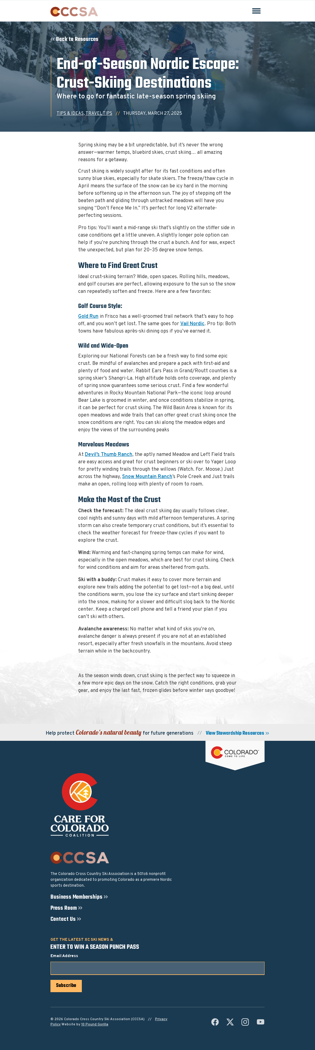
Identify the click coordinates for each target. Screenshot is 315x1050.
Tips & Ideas (70, 113)
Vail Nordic (192, 324)
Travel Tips (99, 113)
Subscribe (66, 986)
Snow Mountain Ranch (147, 477)
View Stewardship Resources (235, 734)
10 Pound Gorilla (94, 1024)
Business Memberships (76, 897)
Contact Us (63, 919)
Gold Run (88, 316)
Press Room (63, 908)
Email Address (64, 956)
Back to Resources (77, 39)
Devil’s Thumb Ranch (108, 455)
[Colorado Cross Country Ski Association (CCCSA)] (74, 12)
